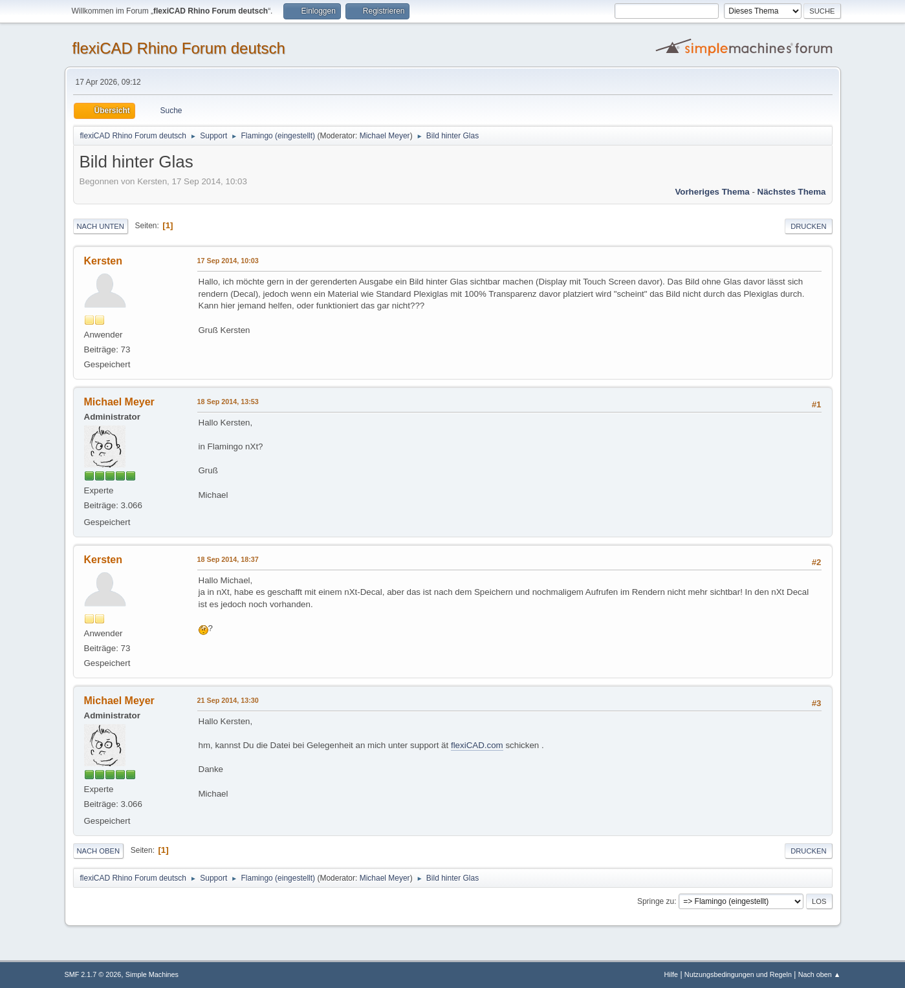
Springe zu (655, 901)
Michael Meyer (385, 135)
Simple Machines (152, 974)
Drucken (808, 226)
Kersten (103, 260)
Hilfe (671, 974)
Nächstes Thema (792, 192)
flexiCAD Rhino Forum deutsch (178, 48)
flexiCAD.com (477, 745)
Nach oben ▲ (819, 974)
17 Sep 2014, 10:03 (228, 260)
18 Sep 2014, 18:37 (228, 559)
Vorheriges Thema (712, 192)
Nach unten (100, 226)
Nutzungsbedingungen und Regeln (738, 974)
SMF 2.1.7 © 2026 (93, 974)
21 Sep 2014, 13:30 (228, 700)
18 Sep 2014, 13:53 (228, 401)
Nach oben (98, 851)
